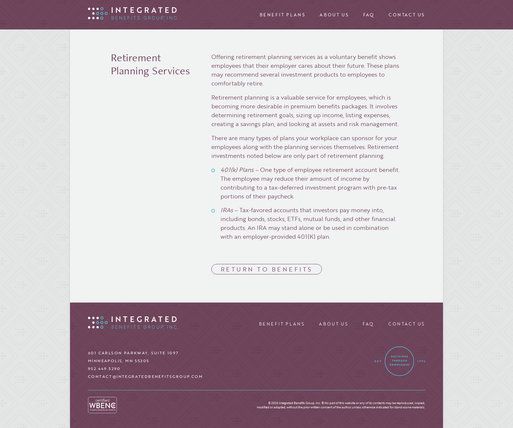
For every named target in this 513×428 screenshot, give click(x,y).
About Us (334, 14)
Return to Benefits (266, 269)
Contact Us (407, 14)
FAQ (368, 14)
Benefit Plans (283, 14)
